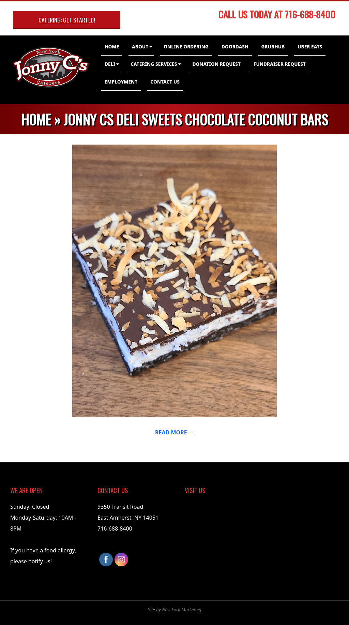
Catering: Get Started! (67, 19)
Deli (110, 64)
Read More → (174, 432)
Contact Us (165, 81)
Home (112, 46)
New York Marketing (181, 609)
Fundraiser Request (280, 64)
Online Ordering (186, 46)
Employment (121, 81)
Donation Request (216, 64)
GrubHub (273, 46)
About (140, 46)
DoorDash (235, 46)
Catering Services (154, 64)
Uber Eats (310, 46)
